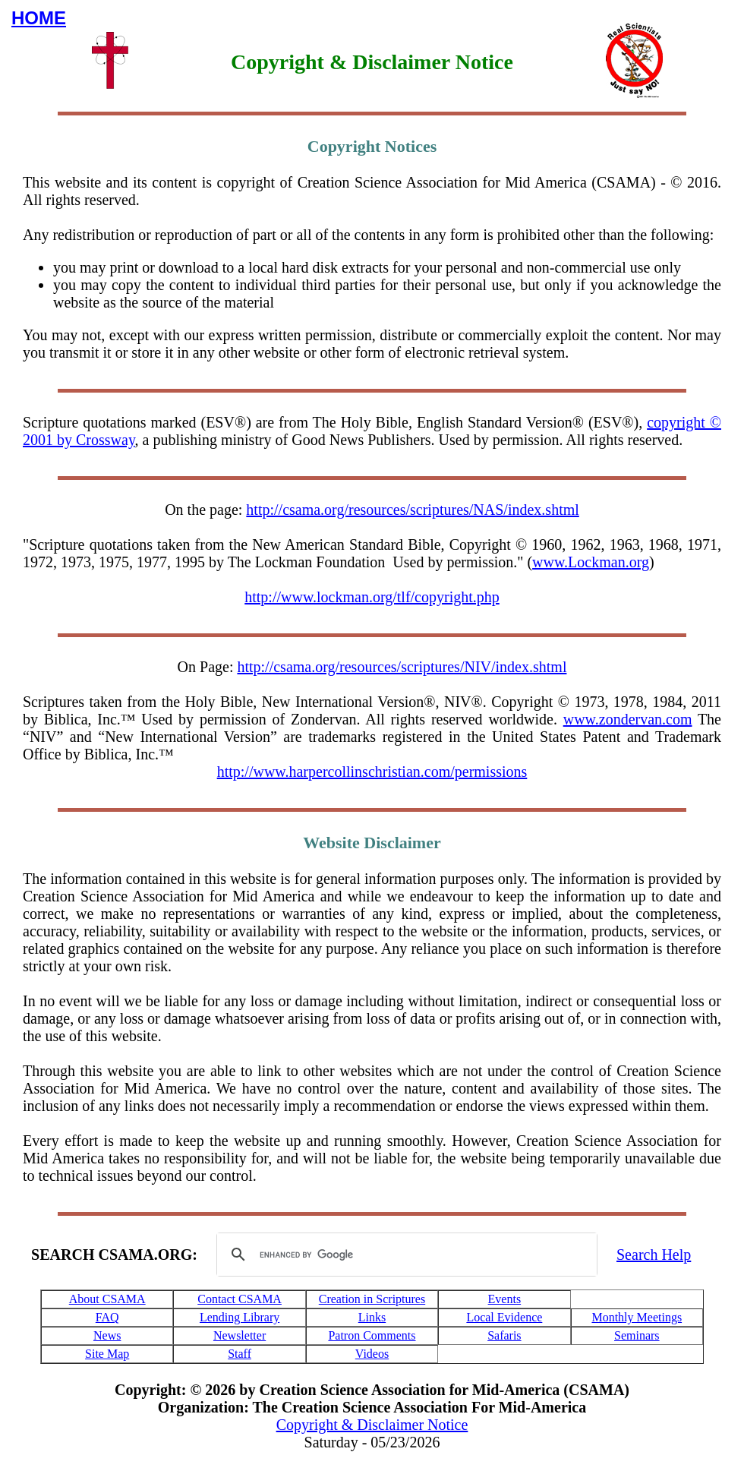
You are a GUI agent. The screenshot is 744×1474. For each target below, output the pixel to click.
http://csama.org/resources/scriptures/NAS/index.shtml (412, 509)
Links (372, 1317)
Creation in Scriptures (372, 1299)
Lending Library (239, 1317)
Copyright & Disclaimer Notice (372, 1424)
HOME (38, 18)
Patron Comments (371, 1335)
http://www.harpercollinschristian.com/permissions (372, 771)
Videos (372, 1353)
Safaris (504, 1335)
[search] (405, 1254)
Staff (239, 1353)
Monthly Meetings (636, 1317)
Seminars (637, 1335)
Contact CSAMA (239, 1299)
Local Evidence (504, 1317)
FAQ (107, 1317)
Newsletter (239, 1335)
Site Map (107, 1353)
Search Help (653, 1254)
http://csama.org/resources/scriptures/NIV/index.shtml (401, 666)
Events (505, 1299)
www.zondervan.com (627, 719)
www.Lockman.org (590, 562)
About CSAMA (107, 1299)
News (107, 1335)
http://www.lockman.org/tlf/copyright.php (372, 597)
